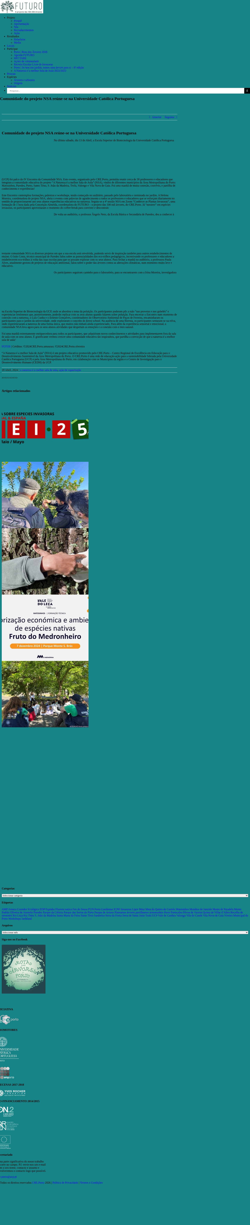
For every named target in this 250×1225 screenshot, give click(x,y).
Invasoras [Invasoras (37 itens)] (126, 909)
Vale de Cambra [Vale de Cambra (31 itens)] (167, 915)
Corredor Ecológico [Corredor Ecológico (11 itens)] (28, 909)
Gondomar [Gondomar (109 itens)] (107, 909)
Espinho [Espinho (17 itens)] (50, 909)
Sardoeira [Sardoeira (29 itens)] (99, 915)
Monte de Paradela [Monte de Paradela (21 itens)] (222, 909)
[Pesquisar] (247, 91)
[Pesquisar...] (125, 91)
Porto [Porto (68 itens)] (167, 912)
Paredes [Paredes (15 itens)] (38, 912)
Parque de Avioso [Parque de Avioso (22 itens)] (104, 912)
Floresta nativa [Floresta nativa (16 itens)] (63, 909)
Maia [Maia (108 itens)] (142, 909)
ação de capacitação (70, 370)
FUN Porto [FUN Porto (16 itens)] (94, 909)
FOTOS (6, 346)
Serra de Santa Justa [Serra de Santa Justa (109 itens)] (133, 915)
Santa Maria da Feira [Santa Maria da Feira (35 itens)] (68, 915)
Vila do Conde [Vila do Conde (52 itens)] (194, 915)
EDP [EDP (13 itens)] (42, 909)
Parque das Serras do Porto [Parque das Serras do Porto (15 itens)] (79, 912)
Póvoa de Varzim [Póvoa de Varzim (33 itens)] (192, 912)
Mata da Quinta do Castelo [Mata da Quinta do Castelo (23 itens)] (160, 909)
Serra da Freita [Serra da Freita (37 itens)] (113, 915)
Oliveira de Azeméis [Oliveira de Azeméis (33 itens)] (21, 912)
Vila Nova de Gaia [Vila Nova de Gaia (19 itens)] (213, 915)
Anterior (156, 117)
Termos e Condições (91, 1182)
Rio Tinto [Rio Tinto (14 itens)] (28, 915)
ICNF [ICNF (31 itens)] (117, 909)
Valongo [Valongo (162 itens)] (181, 915)
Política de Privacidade (65, 1182)
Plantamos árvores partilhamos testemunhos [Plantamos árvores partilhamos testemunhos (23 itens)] (138, 912)
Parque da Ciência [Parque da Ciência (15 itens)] (53, 912)
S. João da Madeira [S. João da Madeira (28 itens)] (45, 915)
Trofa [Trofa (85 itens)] (148, 915)
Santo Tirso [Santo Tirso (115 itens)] (87, 915)
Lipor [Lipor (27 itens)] (135, 909)
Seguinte (169, 117)
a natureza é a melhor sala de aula (38, 370)
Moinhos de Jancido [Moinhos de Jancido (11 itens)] (200, 909)
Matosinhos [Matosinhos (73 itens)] (182, 909)
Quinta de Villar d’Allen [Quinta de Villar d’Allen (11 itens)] (216, 912)
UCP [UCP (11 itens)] (154, 915)
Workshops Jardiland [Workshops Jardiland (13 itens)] (20, 918)
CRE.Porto (38, 1182)
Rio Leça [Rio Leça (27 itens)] (18, 915)
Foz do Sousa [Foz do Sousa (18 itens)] (80, 909)
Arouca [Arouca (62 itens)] (12, 909)
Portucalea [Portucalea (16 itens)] (176, 912)
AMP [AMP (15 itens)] (5, 909)
